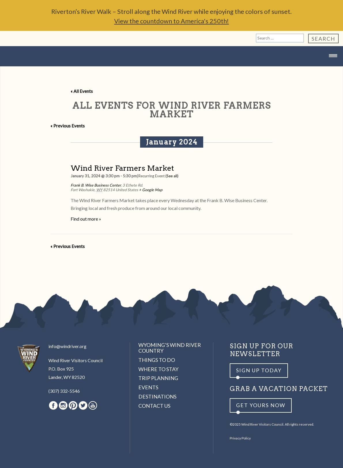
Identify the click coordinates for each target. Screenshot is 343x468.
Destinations (157, 396)
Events (148, 387)
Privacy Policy (240, 438)
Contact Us (154, 406)
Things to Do (156, 360)
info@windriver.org (67, 346)
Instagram (63, 405)
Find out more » (86, 218)
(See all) (171, 176)
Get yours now (260, 405)
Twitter (83, 405)
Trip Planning (158, 378)
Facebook (53, 405)
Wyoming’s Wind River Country (169, 348)
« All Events (82, 91)
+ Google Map (150, 189)
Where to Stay (158, 369)
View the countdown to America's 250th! (171, 21)
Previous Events (67, 125)
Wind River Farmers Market (122, 167)
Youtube (92, 405)
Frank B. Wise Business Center (96, 185)
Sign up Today (259, 370)
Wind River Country (171, 67)
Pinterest (73, 405)
